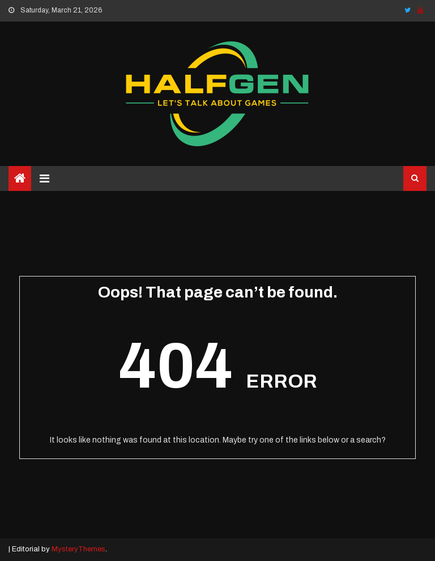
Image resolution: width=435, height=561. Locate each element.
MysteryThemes (78, 549)
